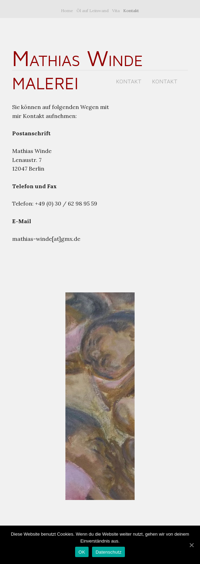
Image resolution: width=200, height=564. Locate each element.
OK (82, 552)
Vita (116, 10)
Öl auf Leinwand (92, 10)
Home (67, 10)
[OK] (191, 545)
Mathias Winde (77, 58)
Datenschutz (108, 552)
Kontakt (131, 10)
